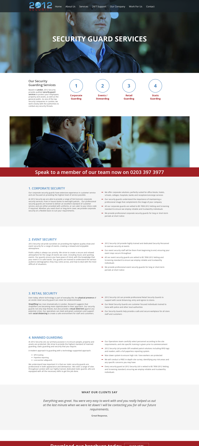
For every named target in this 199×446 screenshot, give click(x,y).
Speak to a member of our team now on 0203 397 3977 (99, 165)
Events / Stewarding (102, 90)
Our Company (117, 6)
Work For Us (135, 6)
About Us (70, 6)
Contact (150, 6)
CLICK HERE (136, 438)
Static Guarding (155, 90)
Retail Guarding (129, 90)
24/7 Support (99, 6)
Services (83, 6)
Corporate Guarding (76, 90)
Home (58, 6)
